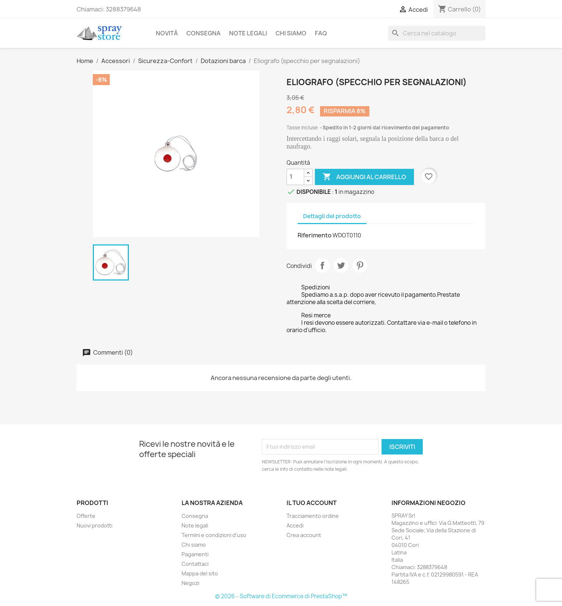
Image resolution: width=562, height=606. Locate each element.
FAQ (321, 33)
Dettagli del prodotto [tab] (332, 216)
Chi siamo (290, 33)
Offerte (86, 515)
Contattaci (195, 563)
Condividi (322, 265)
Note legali (248, 33)
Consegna (203, 33)
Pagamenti (195, 554)
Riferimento (314, 235)
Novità (167, 33)
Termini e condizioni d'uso (214, 535)
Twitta (341, 265)
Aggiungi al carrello (364, 177)
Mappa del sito (200, 573)
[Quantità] (295, 177)
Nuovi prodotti (94, 525)
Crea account (304, 535)
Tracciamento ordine (313, 515)
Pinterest (359, 265)
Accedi (295, 525)
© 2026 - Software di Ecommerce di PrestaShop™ (281, 596)
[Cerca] (436, 33)
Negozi (190, 582)
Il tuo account (312, 503)
